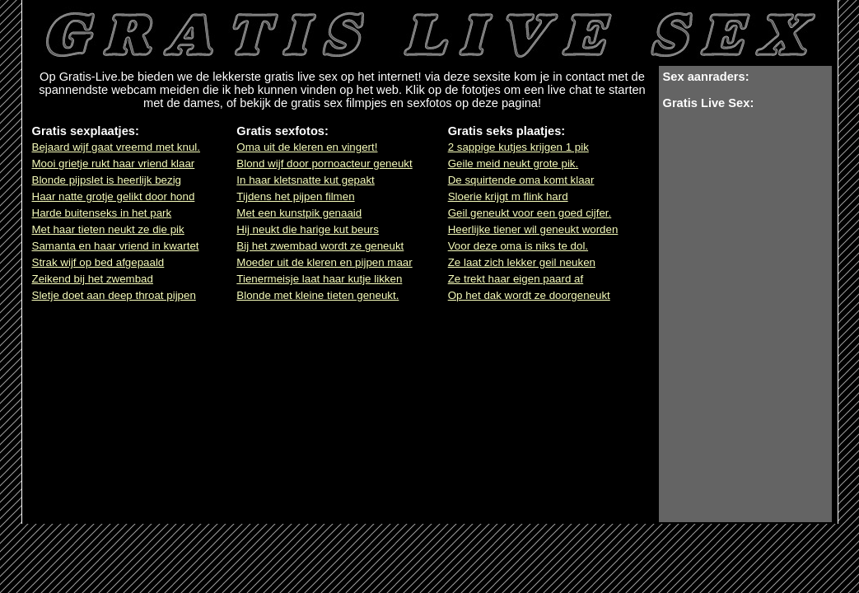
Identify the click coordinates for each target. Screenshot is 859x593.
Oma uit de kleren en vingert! (306, 147)
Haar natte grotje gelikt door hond (113, 196)
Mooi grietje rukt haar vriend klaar (113, 163)
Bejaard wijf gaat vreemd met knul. (116, 147)
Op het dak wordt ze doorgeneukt (529, 295)
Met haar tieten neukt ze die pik (108, 229)
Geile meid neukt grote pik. (513, 163)
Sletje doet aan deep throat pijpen (114, 295)
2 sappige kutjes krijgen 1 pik (518, 147)
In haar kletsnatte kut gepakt (305, 180)
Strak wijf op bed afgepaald (98, 262)
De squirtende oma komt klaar (521, 180)
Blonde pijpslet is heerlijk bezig (107, 180)
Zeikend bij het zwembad (92, 279)
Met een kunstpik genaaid (299, 213)
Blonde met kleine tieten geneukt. (317, 295)
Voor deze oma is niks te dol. (518, 246)
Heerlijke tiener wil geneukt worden (533, 229)
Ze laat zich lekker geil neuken (521, 262)
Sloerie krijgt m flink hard (508, 196)
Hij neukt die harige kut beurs (307, 229)
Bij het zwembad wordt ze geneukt (320, 246)
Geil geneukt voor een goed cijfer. (530, 213)
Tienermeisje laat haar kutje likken (319, 279)
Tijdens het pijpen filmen (295, 196)
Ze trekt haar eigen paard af (515, 279)
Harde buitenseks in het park (102, 213)
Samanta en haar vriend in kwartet (115, 246)
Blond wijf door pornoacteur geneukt (324, 163)
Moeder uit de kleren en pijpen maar (324, 262)
